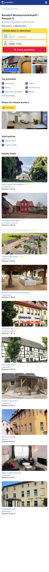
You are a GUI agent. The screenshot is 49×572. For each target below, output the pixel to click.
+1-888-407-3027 (19, 26)
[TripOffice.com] (7, 2)
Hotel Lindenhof (8, 365)
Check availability (24, 49)
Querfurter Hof (7, 329)
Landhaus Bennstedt (10, 256)
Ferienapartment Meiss (11, 220)
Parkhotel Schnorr (9, 509)
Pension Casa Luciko (10, 401)
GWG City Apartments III (11, 473)
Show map (5, 22)
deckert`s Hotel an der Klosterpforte (16, 292)
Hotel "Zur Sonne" (9, 437)
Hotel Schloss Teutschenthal (13, 184)
